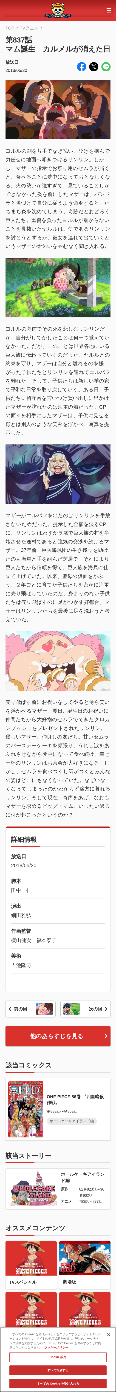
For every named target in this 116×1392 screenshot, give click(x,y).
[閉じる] (109, 1337)
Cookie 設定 (57, 1359)
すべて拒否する (58, 1372)
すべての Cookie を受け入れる (58, 1386)
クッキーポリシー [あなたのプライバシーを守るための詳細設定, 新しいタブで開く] (56, 1350)
